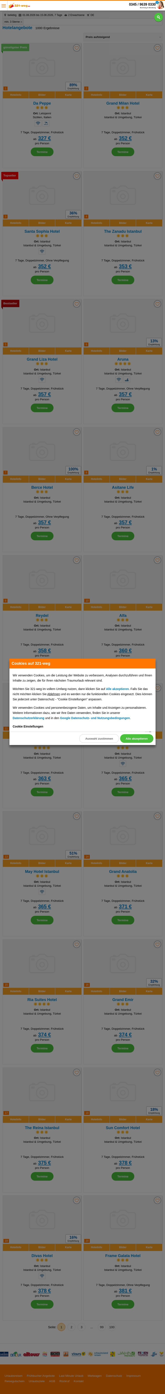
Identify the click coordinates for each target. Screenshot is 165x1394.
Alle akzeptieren (136, 738)
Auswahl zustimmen (99, 738)
